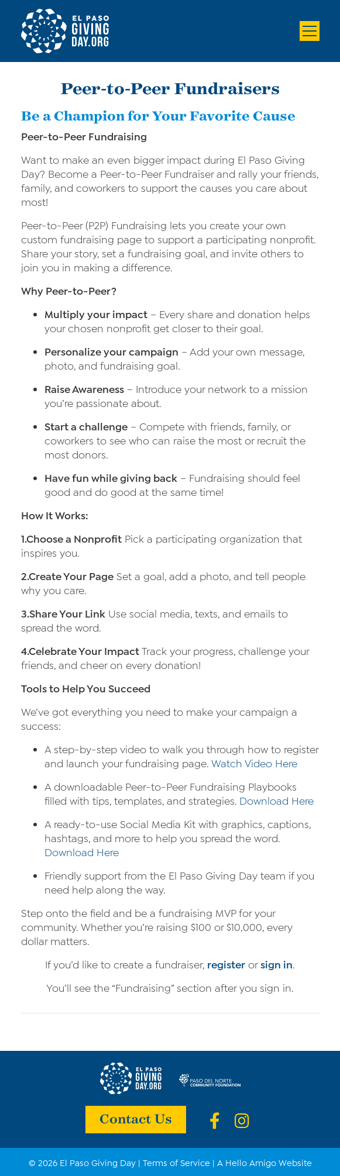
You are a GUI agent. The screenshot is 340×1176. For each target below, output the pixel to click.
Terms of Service (176, 1162)
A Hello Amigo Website (264, 1162)
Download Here (276, 800)
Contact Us (135, 1118)
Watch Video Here (254, 762)
